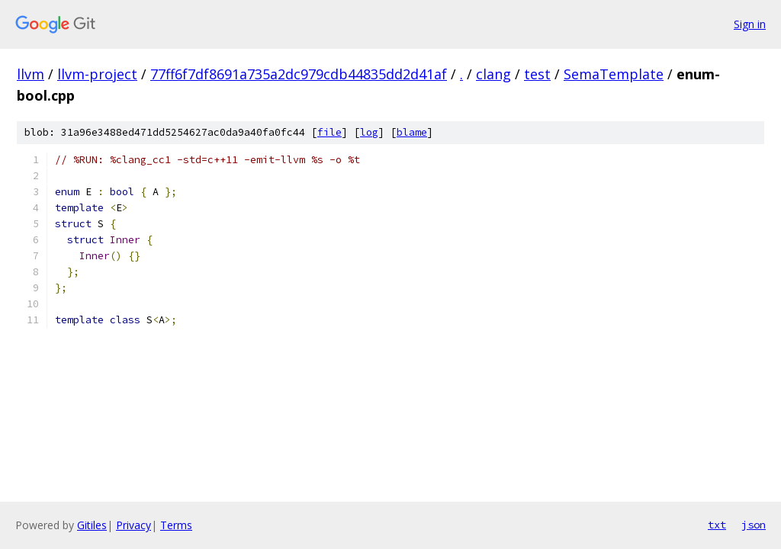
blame (412, 132)
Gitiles (92, 525)
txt (717, 524)
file (329, 132)
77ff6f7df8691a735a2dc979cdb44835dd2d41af (298, 74)
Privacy (133, 525)
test (537, 74)
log (369, 132)
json (753, 524)
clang (493, 74)
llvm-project (97, 74)
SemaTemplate (614, 74)
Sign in (750, 24)
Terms (176, 525)
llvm (30, 74)
